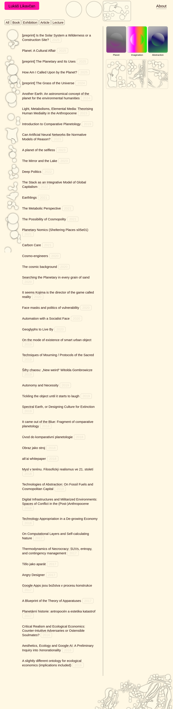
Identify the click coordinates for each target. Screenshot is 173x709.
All (7, 22)
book (16, 22)
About (161, 6)
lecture (58, 22)
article (45, 22)
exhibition (30, 22)
